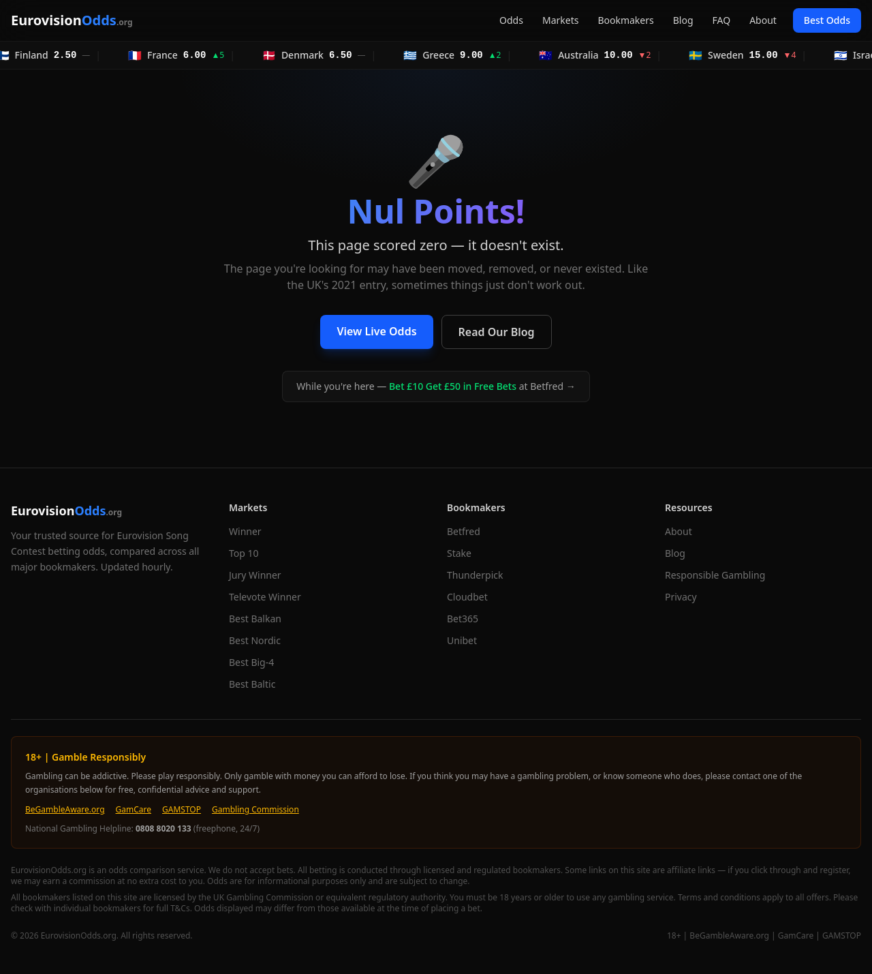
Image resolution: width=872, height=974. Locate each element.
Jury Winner (255, 574)
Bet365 (462, 618)
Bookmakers (625, 20)
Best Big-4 (251, 662)
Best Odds (827, 20)
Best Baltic (252, 684)
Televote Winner (265, 596)
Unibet (462, 640)
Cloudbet (467, 596)
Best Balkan (255, 618)
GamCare (134, 809)
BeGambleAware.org (65, 809)
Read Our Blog (496, 331)
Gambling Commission (255, 809)
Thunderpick (475, 574)
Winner (245, 531)
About (763, 20)
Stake (459, 553)
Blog (683, 20)
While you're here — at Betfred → (435, 386)
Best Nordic (255, 640)
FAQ (722, 20)
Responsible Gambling (715, 574)
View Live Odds (376, 331)
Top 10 (244, 553)
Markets (560, 20)
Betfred (463, 531)
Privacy (681, 596)
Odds (511, 20)
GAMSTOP (181, 809)
